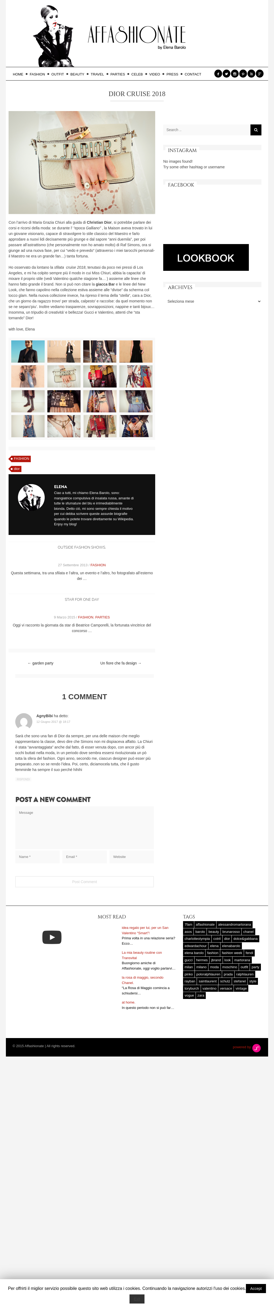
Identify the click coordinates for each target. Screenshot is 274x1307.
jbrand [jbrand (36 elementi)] (216, 981)
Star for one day (82, 599)
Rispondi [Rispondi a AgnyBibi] (23, 779)
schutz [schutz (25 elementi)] (225, 1002)
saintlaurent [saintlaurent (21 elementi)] (207, 1002)
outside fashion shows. (82, 547)
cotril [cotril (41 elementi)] (216, 960)
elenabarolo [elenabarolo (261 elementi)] (231, 967)
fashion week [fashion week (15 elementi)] (232, 974)
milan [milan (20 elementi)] (189, 988)
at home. (128, 1023)
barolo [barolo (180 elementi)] (200, 953)
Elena (60, 487)
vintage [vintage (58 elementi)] (241, 1009)
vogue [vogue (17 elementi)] (189, 1016)
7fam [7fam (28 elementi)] (188, 945)
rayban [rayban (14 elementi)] (190, 1002)
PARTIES (119, 74)
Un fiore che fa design (121, 663)
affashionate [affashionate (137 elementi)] (205, 945)
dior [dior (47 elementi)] (227, 960)
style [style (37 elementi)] (253, 1002)
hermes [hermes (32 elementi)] (202, 981)
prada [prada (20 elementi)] (228, 995)
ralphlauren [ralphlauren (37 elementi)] (245, 995)
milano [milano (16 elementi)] (201, 988)
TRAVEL (99, 74)
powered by (247, 1068)
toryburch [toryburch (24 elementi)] (192, 1009)
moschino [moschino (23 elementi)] (229, 988)
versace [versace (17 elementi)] (226, 1009)
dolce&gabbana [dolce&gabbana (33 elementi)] (245, 960)
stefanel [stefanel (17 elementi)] (240, 1002)
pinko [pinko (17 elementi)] (189, 995)
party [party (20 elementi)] (255, 988)
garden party (41, 663)
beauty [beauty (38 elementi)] (213, 953)
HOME (19, 74)
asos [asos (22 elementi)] (188, 953)
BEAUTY (78, 74)
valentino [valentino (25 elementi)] (209, 1009)
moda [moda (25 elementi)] (214, 988)
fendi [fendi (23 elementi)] (249, 974)
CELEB (138, 74)
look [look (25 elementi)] (227, 981)
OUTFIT (59, 74)
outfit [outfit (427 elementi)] (244, 988)
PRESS (173, 74)
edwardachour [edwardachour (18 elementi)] (196, 967)
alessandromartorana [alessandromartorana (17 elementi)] (234, 945)
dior (17, 469)
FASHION (39, 74)
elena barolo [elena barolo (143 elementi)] (194, 974)
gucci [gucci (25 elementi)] (189, 981)
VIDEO (156, 74)
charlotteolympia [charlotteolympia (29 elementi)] (197, 960)
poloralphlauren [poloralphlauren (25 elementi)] (208, 995)
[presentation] (56, 879)
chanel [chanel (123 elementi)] (248, 953)
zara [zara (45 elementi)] (200, 1016)
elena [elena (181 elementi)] (214, 967)
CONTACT (193, 74)
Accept (256, 1288)
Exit (137, 1299)
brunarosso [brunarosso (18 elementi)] (231, 953)
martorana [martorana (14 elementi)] (242, 981)
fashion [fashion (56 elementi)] (212, 974)
